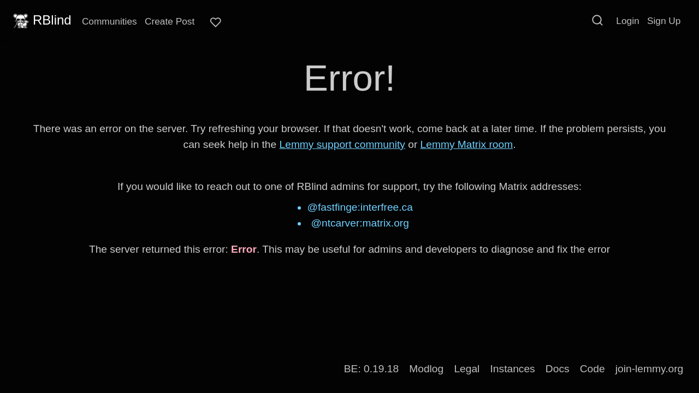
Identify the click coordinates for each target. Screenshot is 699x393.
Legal (466, 368)
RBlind (41, 20)
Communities (109, 21)
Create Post (169, 21)
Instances (512, 368)
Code (592, 368)
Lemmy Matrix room (466, 144)
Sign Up (663, 20)
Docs (558, 368)
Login (627, 20)
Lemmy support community (342, 144)
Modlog (426, 368)
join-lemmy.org (649, 368)
